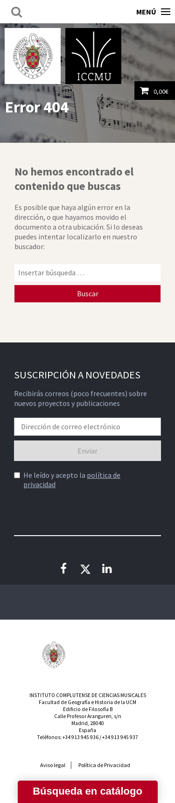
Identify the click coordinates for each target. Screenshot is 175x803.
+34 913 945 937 (120, 737)
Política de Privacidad (104, 764)
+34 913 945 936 (80, 737)
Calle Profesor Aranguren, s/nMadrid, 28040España (87, 723)
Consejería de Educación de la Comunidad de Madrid (121, 659)
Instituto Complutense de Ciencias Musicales (93, 56)
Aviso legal (52, 764)
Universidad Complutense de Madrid (33, 56)
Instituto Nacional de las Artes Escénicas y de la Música (87, 654)
